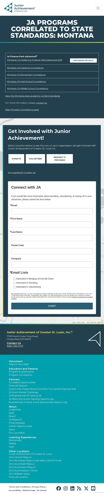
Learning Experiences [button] (22, 437)
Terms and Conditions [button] (19, 487)
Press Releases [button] (17, 423)
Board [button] (12, 416)
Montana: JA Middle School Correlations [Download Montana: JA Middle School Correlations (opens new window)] (27, 88)
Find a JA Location (18, 477)
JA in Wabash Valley (19, 474)
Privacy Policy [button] (38, 487)
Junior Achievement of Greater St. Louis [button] (30, 454)
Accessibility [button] (15, 490)
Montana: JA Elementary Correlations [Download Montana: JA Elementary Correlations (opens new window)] (26, 74)
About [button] (13, 406)
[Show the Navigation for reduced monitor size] (98, 8)
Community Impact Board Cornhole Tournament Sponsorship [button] (42, 389)
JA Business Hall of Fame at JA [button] (25, 395)
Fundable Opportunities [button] (22, 382)
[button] (59, 488)
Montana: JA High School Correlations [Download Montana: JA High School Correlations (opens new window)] (26, 81)
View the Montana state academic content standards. (32, 96)
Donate (16, 159)
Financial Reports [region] (18, 385)
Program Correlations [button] (20, 375)
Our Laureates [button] (17, 433)
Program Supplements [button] (21, 371)
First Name (16, 219)
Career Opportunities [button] (20, 426)
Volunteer (35, 159)
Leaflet (73, 322)
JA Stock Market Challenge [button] (23, 392)
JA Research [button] (15, 419)
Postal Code (17, 245)
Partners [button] (14, 379)
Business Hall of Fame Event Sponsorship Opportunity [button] (38, 402)
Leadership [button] (15, 409)
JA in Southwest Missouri (22, 467)
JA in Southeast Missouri (22, 464)
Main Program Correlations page (22, 109)
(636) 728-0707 (15, 346)
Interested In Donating (26, 283)
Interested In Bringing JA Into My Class (34, 279)
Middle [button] (12, 443)
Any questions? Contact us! (21, 172)
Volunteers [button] (16, 361)
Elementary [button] (15, 440)
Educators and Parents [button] (23, 369)
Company (16, 259)
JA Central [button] (42, 490)
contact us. (41, 103)
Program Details (83, 60)
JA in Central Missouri (20, 457)
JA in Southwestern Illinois (23, 470)
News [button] (12, 429)
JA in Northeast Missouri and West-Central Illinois (35, 460)
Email (14, 205)
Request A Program (60, 158)
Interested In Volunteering (28, 287)
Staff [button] (11, 413)
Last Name (16, 232)
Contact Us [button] (14, 343)
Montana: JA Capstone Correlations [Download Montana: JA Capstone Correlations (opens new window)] (25, 68)
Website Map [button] (29, 490)
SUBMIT (52, 306)
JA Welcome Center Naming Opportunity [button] (31, 399)
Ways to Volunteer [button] (19, 364)
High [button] (11, 447)
